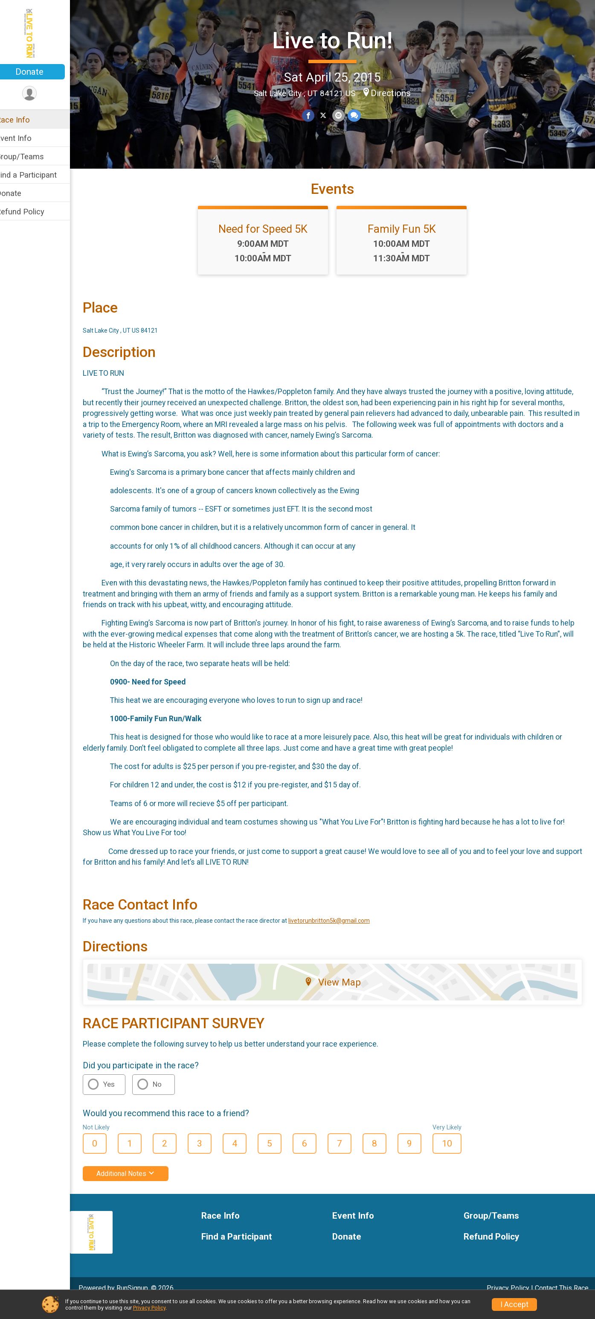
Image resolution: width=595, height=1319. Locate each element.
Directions (396, 93)
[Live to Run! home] (40, 32)
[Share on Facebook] (314, 115)
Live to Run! (338, 39)
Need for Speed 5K (268, 243)
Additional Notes (136, 1188)
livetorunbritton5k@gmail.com (340, 935)
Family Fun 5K (407, 243)
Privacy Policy (149, 1307)
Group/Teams (31, 156)
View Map (338, 997)
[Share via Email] (343, 115)
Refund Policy (31, 211)
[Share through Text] (359, 115)
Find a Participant (37, 174)
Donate (40, 72)
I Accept (514, 1304)
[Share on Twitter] (328, 115)
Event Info (25, 138)
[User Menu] (41, 94)
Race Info (24, 119)
